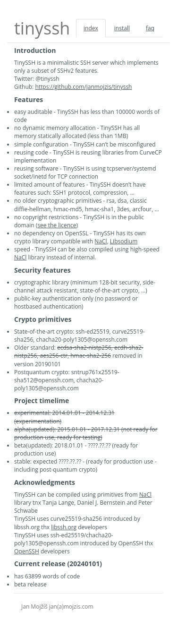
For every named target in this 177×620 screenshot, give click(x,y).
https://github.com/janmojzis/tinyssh (83, 87)
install (122, 28)
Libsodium (123, 241)
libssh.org (63, 527)
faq (150, 28)
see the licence (56, 225)
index (91, 28)
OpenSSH (26, 551)
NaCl (100, 241)
